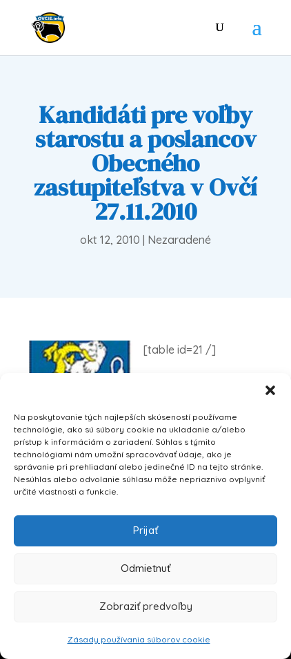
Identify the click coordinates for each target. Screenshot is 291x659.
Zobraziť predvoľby (145, 606)
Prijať (145, 530)
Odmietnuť (145, 568)
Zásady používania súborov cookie (139, 639)
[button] (270, 390)
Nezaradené (179, 240)
